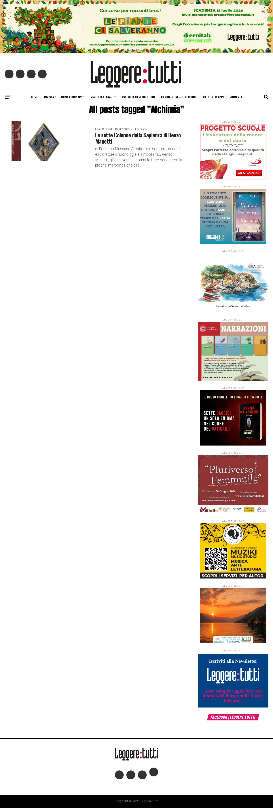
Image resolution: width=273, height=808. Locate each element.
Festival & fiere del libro (138, 97)
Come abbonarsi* (73, 97)
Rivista (49, 97)
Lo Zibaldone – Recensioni (179, 97)
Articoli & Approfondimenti (222, 97)
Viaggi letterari (102, 97)
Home (34, 97)
